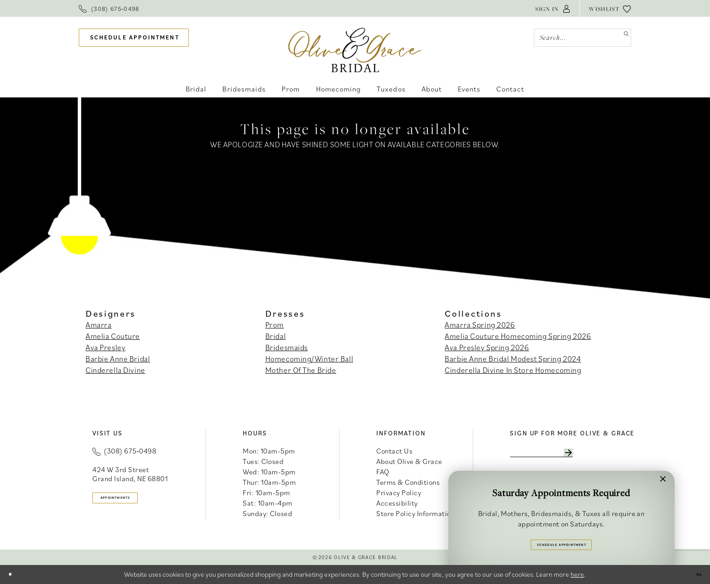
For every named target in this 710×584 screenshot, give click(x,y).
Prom (274, 325)
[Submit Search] (622, 38)
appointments (133, 501)
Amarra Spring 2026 (480, 325)
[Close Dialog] (14, 574)
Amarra (98, 325)
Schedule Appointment (561, 540)
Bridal (275, 336)
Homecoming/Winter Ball (309, 359)
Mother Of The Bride (300, 370)
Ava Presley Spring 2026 (487, 347)
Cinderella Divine (115, 370)
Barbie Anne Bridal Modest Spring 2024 (513, 359)
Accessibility (397, 502)
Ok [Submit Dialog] (694, 574)
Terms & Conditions (408, 482)
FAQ (382, 471)
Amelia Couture (113, 336)
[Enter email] (566, 456)
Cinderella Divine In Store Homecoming (513, 370)
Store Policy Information (415, 513)
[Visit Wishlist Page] (610, 8)
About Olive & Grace (409, 461)
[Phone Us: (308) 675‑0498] (109, 8)
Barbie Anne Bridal (118, 359)
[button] (553, 8)
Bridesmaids (286, 347)
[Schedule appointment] (134, 38)
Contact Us (394, 450)
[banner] (355, 49)
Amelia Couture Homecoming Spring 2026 (518, 336)
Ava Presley (105, 347)
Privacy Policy (398, 492)
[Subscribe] (615, 456)
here (577, 574)
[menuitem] (109, 8)
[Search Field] (582, 38)
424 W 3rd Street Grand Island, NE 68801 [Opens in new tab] (130, 474)
